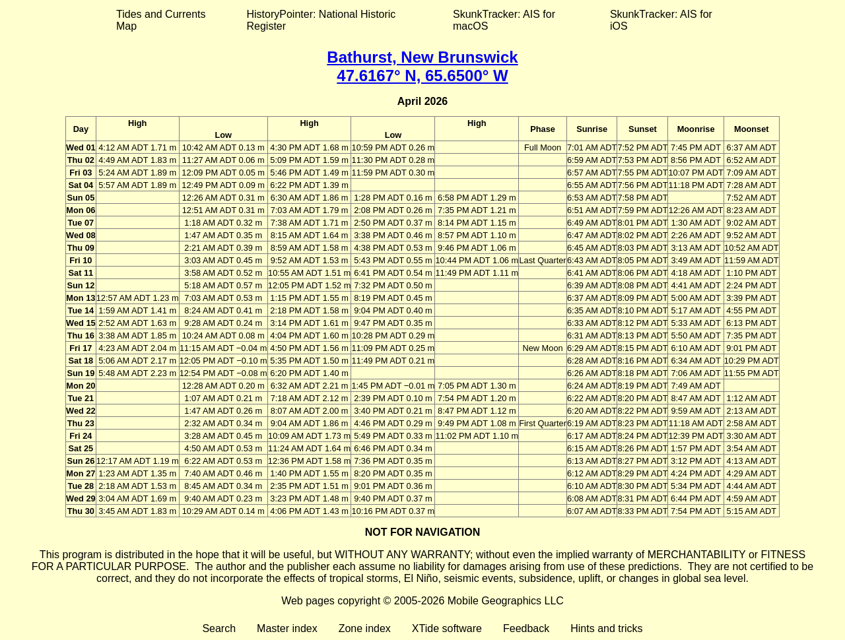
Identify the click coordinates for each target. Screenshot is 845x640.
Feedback (526, 628)
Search (219, 628)
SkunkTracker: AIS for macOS (504, 20)
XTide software (447, 628)
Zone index (365, 628)
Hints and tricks (606, 628)
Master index (287, 628)
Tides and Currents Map (160, 20)
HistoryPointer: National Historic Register (321, 20)
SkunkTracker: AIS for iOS (661, 20)
